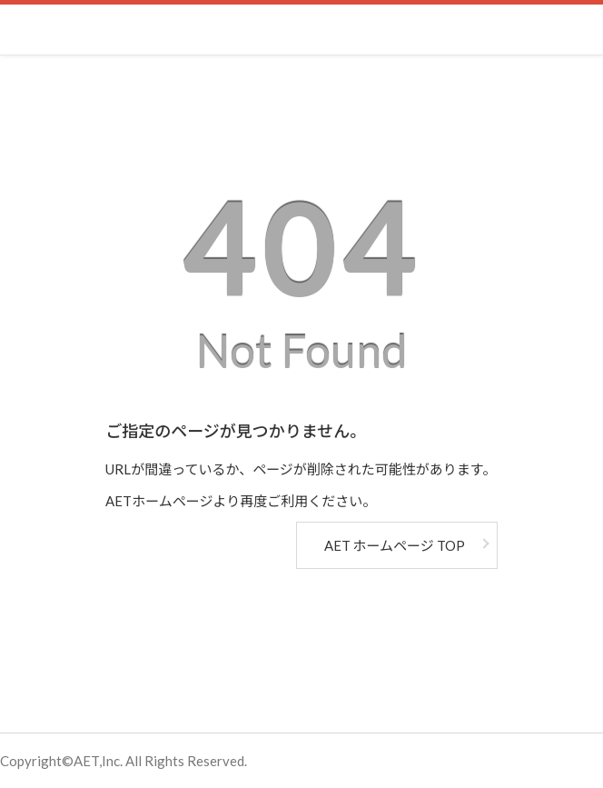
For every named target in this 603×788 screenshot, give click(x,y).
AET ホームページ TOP (394, 545)
